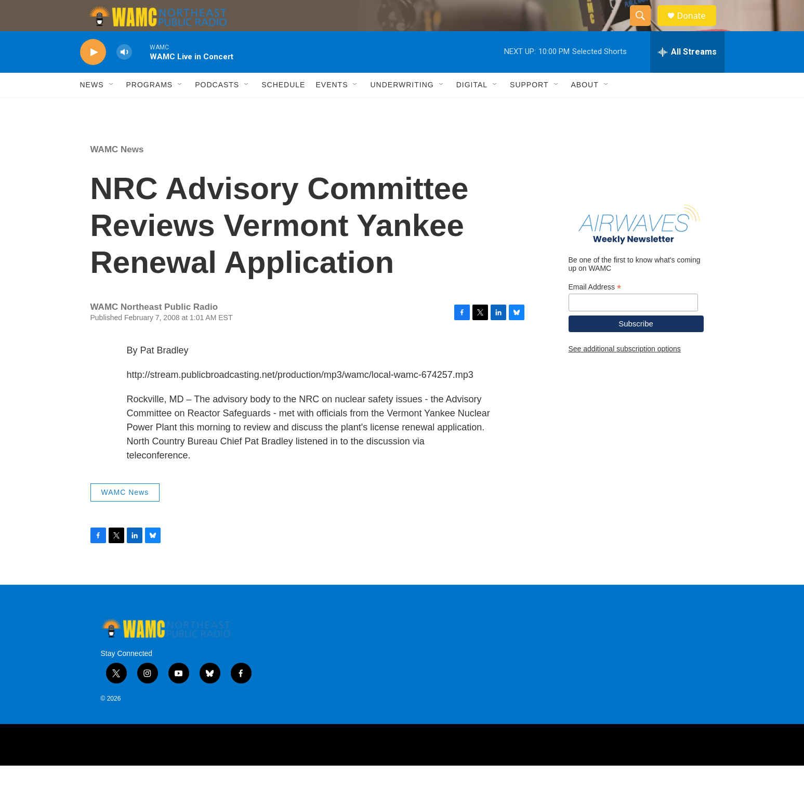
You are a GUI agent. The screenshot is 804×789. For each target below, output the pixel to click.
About (585, 108)
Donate (698, 27)
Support (529, 108)
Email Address (595, 310)
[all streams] (687, 75)
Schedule (283, 108)
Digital (471, 108)
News (92, 108)
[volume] (124, 75)
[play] (93, 76)
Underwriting (401, 108)
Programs (149, 108)
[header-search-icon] (645, 27)
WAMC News (117, 173)
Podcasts (217, 108)
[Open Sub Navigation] (112, 108)
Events (331, 108)
